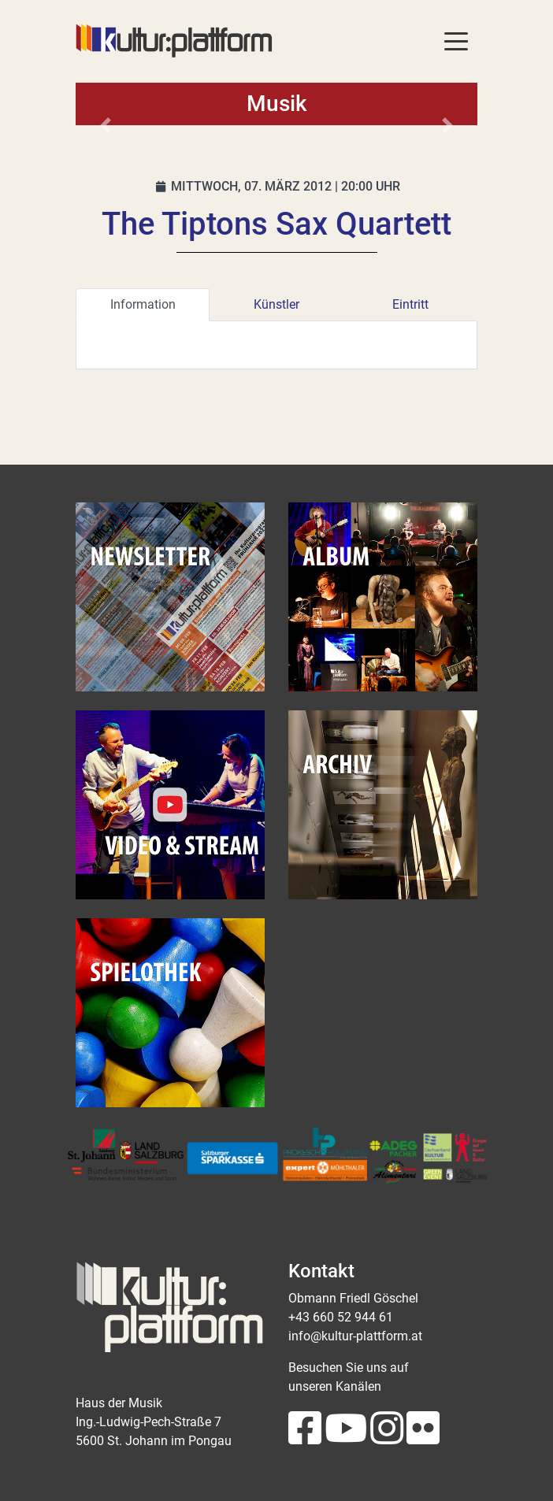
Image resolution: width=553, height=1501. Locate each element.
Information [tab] (143, 304)
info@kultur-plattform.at (355, 1336)
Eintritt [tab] (410, 304)
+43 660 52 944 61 (340, 1317)
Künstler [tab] (276, 304)
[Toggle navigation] (456, 40)
